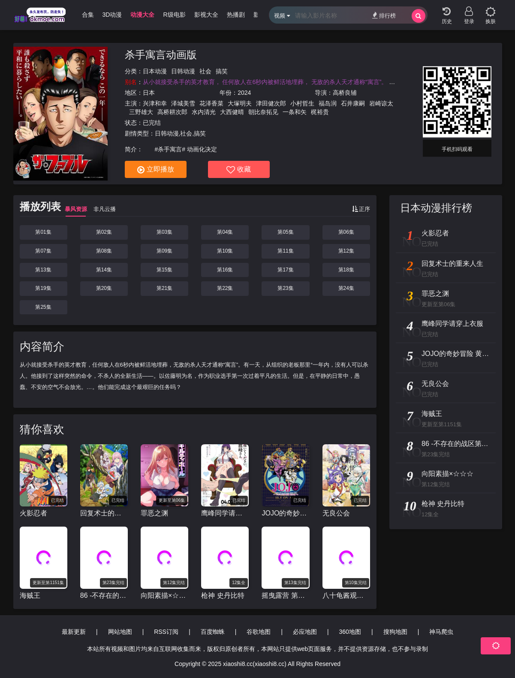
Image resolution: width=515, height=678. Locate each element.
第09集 (164, 251)
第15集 (164, 270)
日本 (149, 92)
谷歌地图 (259, 631)
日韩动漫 (183, 71)
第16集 (225, 270)
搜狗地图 (395, 631)
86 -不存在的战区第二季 (104, 595)
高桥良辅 (345, 92)
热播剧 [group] (236, 14)
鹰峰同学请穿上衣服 (225, 513)
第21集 (164, 288)
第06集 (346, 232)
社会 (205, 71)
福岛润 (328, 103)
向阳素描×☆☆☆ (164, 595)
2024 (244, 92)
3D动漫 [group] (112, 14)
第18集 (346, 270)
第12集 (346, 251)
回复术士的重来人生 (104, 513)
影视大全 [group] (206, 14)
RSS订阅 (166, 631)
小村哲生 (302, 103)
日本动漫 (155, 71)
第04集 (225, 232)
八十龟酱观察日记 (346, 595)
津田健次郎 (271, 103)
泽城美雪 (183, 103)
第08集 (104, 251)
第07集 (43, 251)
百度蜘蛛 (213, 631)
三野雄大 (141, 111)
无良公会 (336, 513)
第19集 (43, 288)
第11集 (285, 251)
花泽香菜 (211, 103)
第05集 (285, 232)
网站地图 (120, 631)
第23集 (285, 288)
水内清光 (204, 111)
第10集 (225, 251)
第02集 (104, 232)
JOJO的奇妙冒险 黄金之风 (285, 513)
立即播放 (155, 170)
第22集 (225, 288)
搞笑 (222, 71)
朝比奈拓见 (263, 111)
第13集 (43, 270)
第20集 (104, 288)
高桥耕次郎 (172, 111)
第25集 (43, 307)
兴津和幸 (155, 103)
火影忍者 (33, 513)
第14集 (104, 270)
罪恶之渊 (154, 513)
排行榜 (384, 15)
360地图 (350, 631)
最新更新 (74, 631)
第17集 (285, 270)
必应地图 (305, 631)
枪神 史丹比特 (222, 595)
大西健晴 (232, 111)
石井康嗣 (353, 103)
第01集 (43, 232)
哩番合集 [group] (82, 14)
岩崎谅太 (381, 103)
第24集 (346, 288)
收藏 (238, 170)
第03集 (164, 232)
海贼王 (30, 595)
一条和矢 (295, 111)
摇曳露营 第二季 (285, 595)
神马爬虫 (441, 631)
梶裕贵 (320, 111)
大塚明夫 (240, 103)
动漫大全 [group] (142, 14)
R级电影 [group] (174, 14)
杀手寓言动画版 (161, 54)
